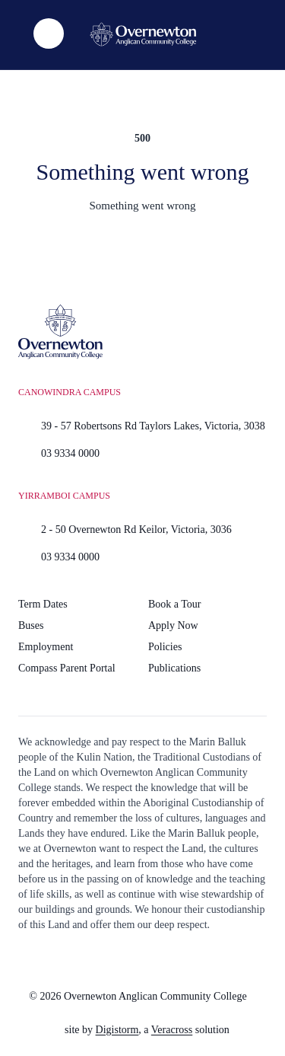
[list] (48, 33)
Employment (45, 646)
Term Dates (43, 604)
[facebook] (147, 959)
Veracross (171, 1029)
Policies (165, 646)
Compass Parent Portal (67, 668)
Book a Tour (174, 604)
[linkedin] (185, 959)
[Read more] (109, 959)
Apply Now (173, 625)
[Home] (142, 34)
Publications (174, 668)
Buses (30, 625)
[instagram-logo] (109, 959)
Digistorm (117, 1029)
